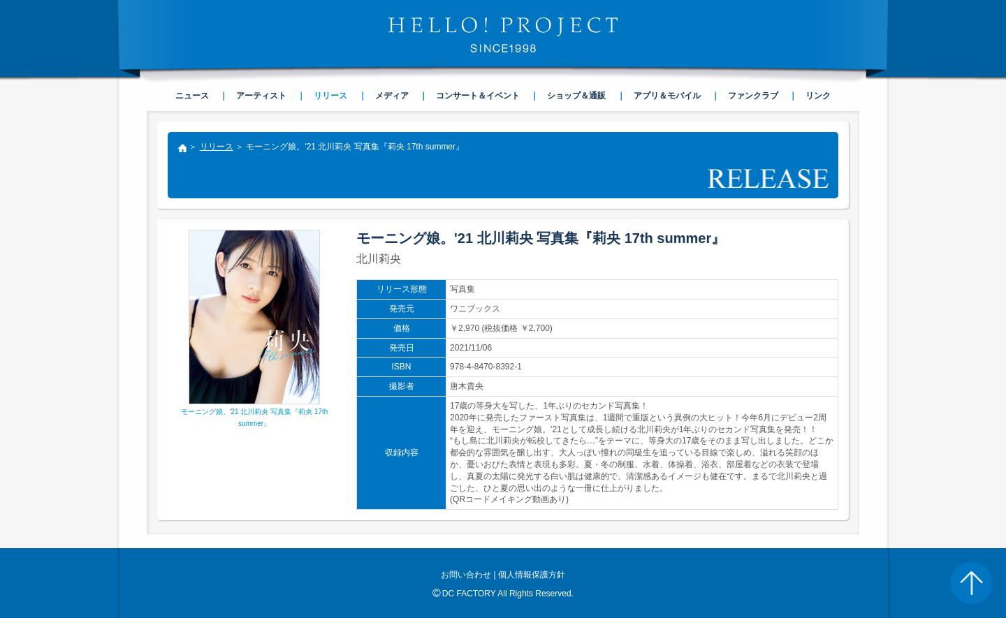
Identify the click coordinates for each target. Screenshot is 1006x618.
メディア (392, 96)
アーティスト (261, 96)
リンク (818, 96)
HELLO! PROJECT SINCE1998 (503, 35)
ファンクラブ (753, 96)
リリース (216, 147)
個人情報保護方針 (531, 575)
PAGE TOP (971, 583)
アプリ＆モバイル (667, 96)
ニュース (192, 96)
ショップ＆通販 (576, 96)
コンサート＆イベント (478, 96)
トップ (182, 149)
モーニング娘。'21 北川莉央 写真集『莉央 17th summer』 (254, 412)
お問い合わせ (466, 575)
